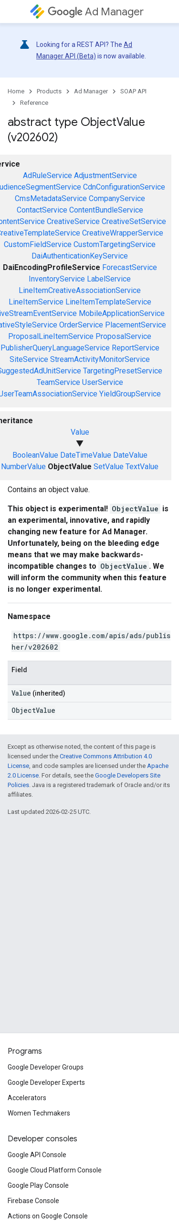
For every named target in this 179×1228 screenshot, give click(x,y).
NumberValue (23, 466)
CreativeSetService (134, 221)
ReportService (135, 347)
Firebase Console (33, 1201)
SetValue (109, 466)
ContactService (42, 209)
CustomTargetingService (115, 244)
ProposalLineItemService (51, 336)
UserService (102, 382)
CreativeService (73, 221)
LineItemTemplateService (108, 301)
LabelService (109, 278)
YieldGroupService (130, 393)
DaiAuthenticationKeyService (80, 255)
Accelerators (27, 1098)
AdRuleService (47, 175)
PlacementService (135, 324)
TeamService (58, 382)
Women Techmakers (39, 1113)
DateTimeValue (85, 455)
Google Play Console (38, 1185)
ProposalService (123, 336)
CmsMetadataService (51, 198)
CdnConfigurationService (124, 187)
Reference (34, 102)
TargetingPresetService (122, 370)
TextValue (142, 466)
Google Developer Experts (46, 1082)
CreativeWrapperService (122, 232)
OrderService (81, 324)
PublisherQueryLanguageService (55, 347)
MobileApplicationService (122, 313)
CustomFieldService (38, 244)
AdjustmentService (105, 175)
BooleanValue (35, 455)
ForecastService (129, 267)
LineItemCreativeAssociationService (80, 290)
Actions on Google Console (48, 1216)
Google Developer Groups (46, 1067)
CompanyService (117, 198)
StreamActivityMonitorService (100, 359)
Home (16, 91)
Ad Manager (96, 11)
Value (80, 432)
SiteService (29, 359)
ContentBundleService (106, 209)
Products (49, 91)
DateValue (130, 455)
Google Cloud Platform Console (55, 1170)
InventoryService (57, 278)
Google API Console (37, 1155)
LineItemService (36, 301)
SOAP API (133, 91)
